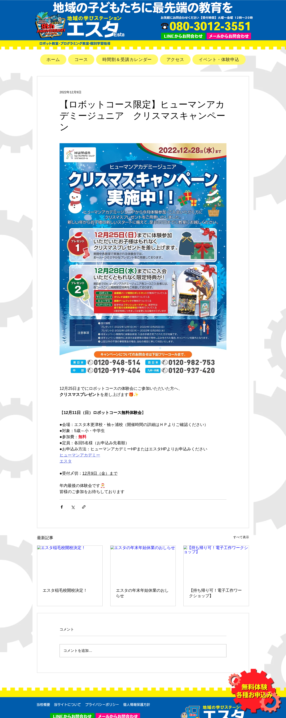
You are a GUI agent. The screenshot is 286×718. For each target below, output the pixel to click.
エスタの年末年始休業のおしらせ (142, 593)
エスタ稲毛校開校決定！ (65, 590)
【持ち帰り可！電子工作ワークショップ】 (215, 593)
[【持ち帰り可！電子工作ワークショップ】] (216, 564)
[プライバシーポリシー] (102, 704)
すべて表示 (241, 537)
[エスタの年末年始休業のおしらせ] (143, 564)
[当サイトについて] (67, 704)
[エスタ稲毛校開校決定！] (69, 564)
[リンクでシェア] (84, 507)
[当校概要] (43, 704)
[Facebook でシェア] (62, 507)
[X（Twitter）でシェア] (73, 507)
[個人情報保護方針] (136, 704)
